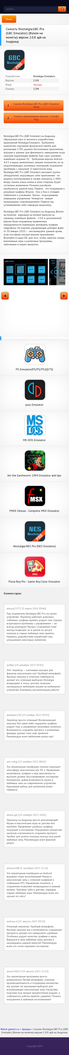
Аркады (37, 84)
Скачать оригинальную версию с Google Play (36, 118)
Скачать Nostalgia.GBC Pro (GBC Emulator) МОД (36, 105)
